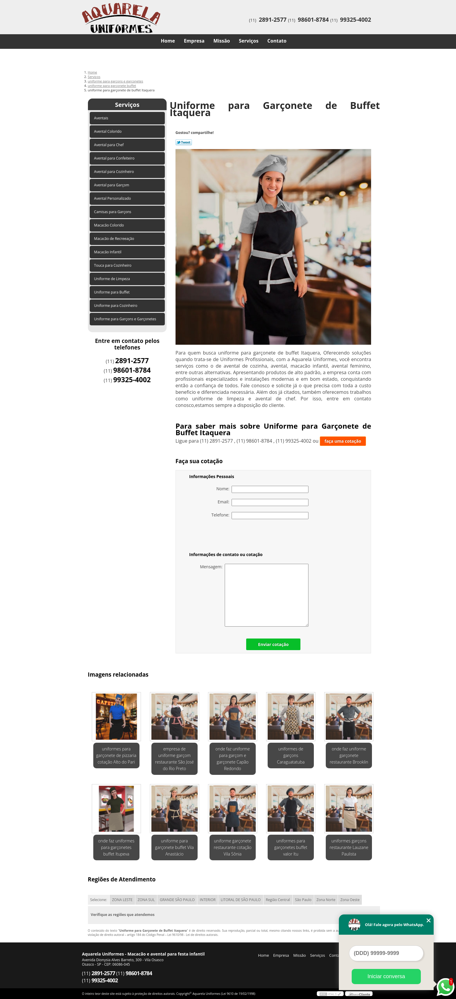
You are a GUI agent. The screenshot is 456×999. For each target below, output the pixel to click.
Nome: (262, 489)
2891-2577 (272, 20)
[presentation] (227, 536)
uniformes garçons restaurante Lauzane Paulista (349, 847)
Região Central (278, 899)
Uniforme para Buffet (112, 292)
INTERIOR (207, 899)
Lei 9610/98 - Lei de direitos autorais (192, 935)
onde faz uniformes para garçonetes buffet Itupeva (116, 847)
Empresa (194, 41)
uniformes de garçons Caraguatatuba (291, 755)
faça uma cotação (343, 441)
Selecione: (98, 899)
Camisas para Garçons (113, 211)
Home (168, 41)
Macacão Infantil (108, 252)
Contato (276, 41)
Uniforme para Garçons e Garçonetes (125, 318)
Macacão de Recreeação (114, 238)
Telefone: (259, 515)
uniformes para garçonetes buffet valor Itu (290, 847)
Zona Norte (326, 899)
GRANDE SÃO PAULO (177, 899)
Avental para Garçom (112, 185)
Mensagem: (254, 595)
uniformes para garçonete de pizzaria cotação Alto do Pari (116, 755)
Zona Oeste (349, 899)
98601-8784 (313, 20)
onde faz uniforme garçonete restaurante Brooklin (349, 755)
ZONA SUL (146, 899)
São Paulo (303, 899)
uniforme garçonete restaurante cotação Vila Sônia (232, 847)
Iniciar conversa (386, 976)
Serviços (249, 41)
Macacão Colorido (109, 225)
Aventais (101, 118)
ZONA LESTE (122, 899)
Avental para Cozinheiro (114, 171)
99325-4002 (355, 20)
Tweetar (184, 142)
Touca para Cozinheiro (113, 265)
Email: (263, 502)
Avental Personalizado (113, 198)
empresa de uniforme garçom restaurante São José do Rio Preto (174, 758)
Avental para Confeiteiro (115, 158)
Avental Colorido (108, 131)
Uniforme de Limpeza (112, 278)
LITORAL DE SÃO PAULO (240, 899)
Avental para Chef (109, 144)
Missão (221, 41)
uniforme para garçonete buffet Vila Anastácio (174, 847)
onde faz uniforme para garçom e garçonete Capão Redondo (232, 758)
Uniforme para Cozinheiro (116, 305)
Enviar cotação (273, 644)
